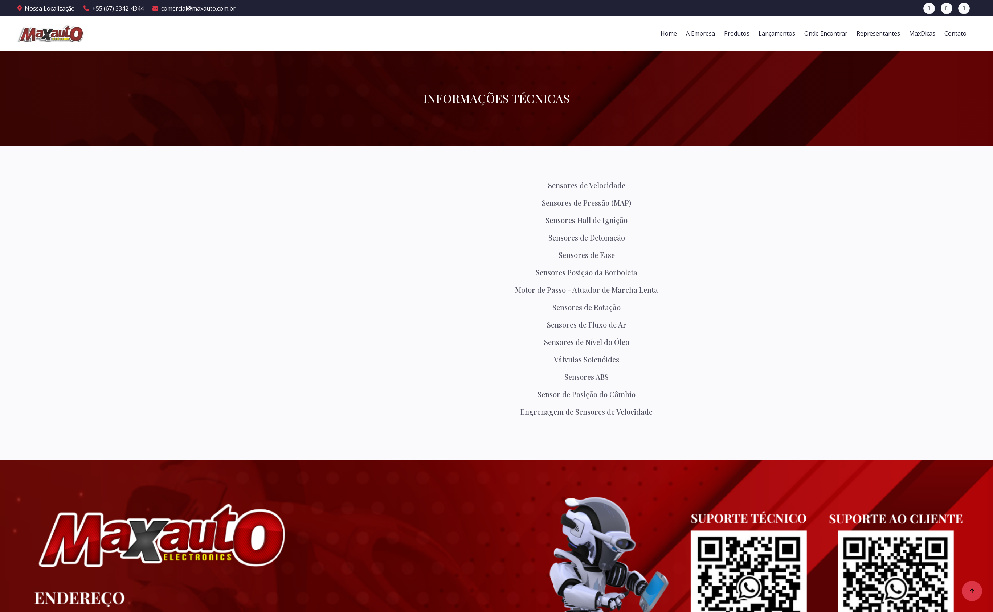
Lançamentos (777, 33)
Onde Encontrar (825, 33)
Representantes (878, 33)
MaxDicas (922, 33)
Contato (955, 33)
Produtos (736, 33)
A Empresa (700, 33)
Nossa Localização (46, 8)
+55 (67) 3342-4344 (113, 8)
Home (669, 33)
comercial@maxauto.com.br (194, 8)
